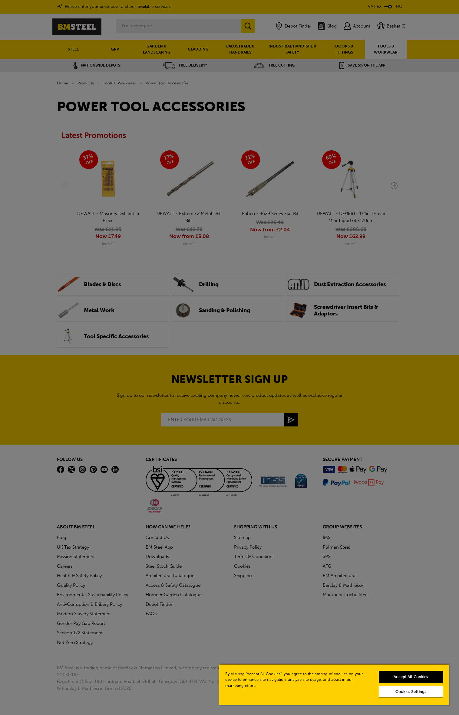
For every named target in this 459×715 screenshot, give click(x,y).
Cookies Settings (410, 691)
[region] (334, 684)
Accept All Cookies (411, 676)
